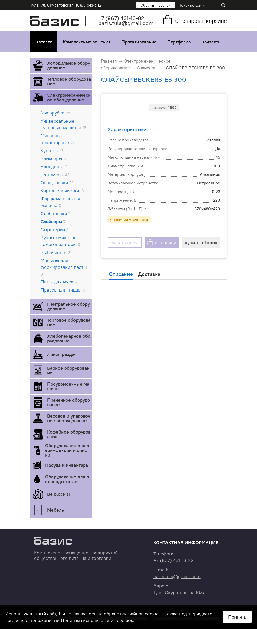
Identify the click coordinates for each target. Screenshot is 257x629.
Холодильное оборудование (68, 65)
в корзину (165, 242)
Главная (109, 61)
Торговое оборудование (68, 322)
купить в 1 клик (201, 242)
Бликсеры (53, 158)
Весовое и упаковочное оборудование (68, 418)
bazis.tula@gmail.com (125, 23)
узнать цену (124, 242)
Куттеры (52, 150)
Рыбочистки (55, 252)
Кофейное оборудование (68, 434)
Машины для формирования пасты (64, 266)
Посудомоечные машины (68, 386)
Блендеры (54, 166)
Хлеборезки (55, 213)
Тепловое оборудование (69, 81)
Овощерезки (57, 182)
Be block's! (58, 494)
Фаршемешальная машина (60, 202)
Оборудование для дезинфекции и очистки (67, 450)
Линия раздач (62, 354)
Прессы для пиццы (63, 290)
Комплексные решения (87, 42)
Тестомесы (55, 175)
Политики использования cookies (97, 620)
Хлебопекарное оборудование (68, 338)
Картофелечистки (62, 191)
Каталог (44, 42)
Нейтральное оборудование (68, 306)
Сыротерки (54, 230)
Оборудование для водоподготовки (67, 479)
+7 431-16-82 (121, 18)
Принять (237, 617)
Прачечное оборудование (68, 402)
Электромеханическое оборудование (68, 97)
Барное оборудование (68, 370)
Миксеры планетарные (58, 139)
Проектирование (139, 42)
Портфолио (179, 42)
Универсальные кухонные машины (63, 124)
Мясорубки (55, 113)
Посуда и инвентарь (66, 465)
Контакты (211, 42)
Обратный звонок (155, 5)
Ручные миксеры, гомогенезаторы (60, 240)
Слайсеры (53, 221)
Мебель (55, 510)
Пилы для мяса (59, 282)
